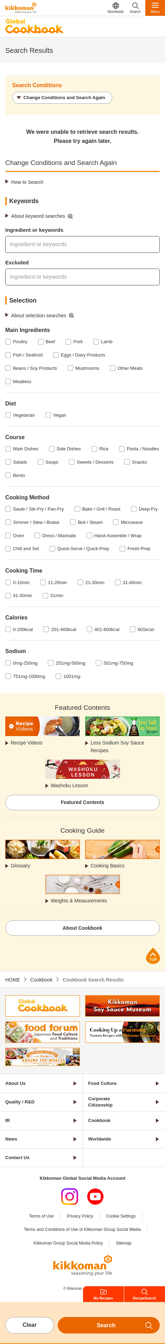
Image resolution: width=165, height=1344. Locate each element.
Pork (78, 341)
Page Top (153, 956)
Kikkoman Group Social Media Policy (68, 1243)
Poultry (20, 341)
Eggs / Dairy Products (83, 355)
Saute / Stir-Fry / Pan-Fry (38, 509)
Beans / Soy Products (35, 368)
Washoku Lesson (69, 785)
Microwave (132, 522)
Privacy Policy (80, 1216)
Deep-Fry (148, 509)
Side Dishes (69, 448)
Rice (103, 448)
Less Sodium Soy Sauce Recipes (117, 746)
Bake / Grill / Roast (101, 509)
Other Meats (130, 368)
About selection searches (38, 315)
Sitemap (123, 1243)
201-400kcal (63, 629)
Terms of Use (41, 1216)
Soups (51, 462)
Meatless (22, 381)
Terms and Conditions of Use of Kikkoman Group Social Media (82, 1229)
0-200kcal (23, 629)
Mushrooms (87, 368)
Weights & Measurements (79, 900)
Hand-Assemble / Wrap (117, 535)
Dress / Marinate (59, 535)
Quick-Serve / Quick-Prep (83, 548)
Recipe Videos (26, 743)
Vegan (59, 415)
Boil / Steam (90, 522)
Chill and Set (26, 548)
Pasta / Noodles (143, 448)
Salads (20, 462)
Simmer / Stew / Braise (36, 522)
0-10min (21, 582)
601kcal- (146, 629)
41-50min (22, 595)
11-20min (57, 582)
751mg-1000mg (29, 676)
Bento (19, 475)
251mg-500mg (70, 663)
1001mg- (72, 676)
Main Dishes (25, 448)
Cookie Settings (121, 1216)
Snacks (139, 462)
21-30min (94, 582)
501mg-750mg (118, 663)
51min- (57, 595)
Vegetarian (24, 415)
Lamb (107, 341)
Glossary (20, 865)
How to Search (27, 182)
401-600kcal (106, 629)
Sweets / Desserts (95, 462)
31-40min (132, 582)
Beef (50, 341)
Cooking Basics (107, 865)
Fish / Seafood (28, 355)
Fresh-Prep (138, 548)
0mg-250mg (25, 663)
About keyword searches (38, 216)
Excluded (17, 262)
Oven (18, 535)
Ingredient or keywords (34, 230)
